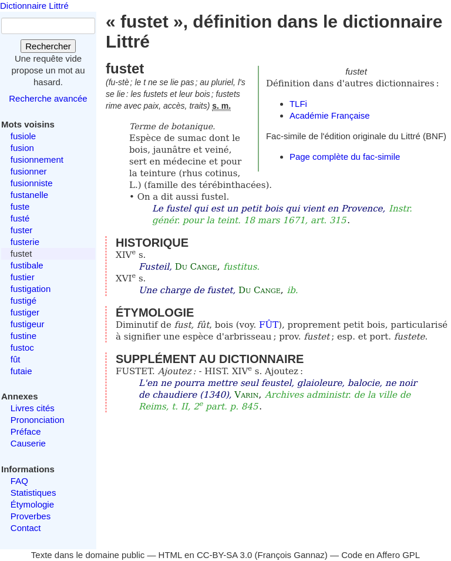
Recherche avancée (48, 98)
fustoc (22, 347)
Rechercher (48, 46)
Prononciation (38, 420)
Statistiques (33, 493)
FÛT (268, 325)
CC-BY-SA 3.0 (225, 555)
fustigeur (28, 324)
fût (16, 359)
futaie (21, 371)
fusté (20, 218)
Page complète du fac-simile (345, 157)
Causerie (28, 443)
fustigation (31, 289)
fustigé (23, 300)
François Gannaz (291, 555)
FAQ (19, 481)
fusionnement (37, 159)
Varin (246, 394)
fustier (23, 277)
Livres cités (33, 408)
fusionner (29, 171)
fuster (22, 230)
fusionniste (32, 183)
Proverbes (31, 516)
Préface (26, 431)
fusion (22, 148)
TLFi (298, 104)
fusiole (23, 136)
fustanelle (29, 195)
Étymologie (32, 504)
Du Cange (196, 266)
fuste (20, 206)
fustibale (27, 265)
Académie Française (330, 115)
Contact (26, 528)
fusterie (25, 242)
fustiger (25, 312)
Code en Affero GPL (380, 555)
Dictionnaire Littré (34, 6)
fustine (23, 336)
